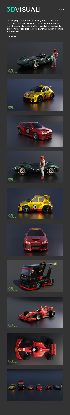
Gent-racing (12, 37)
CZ (59, 9)
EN (62, 9)
